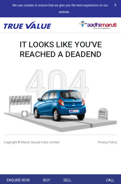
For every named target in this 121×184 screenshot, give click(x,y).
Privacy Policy (107, 142)
